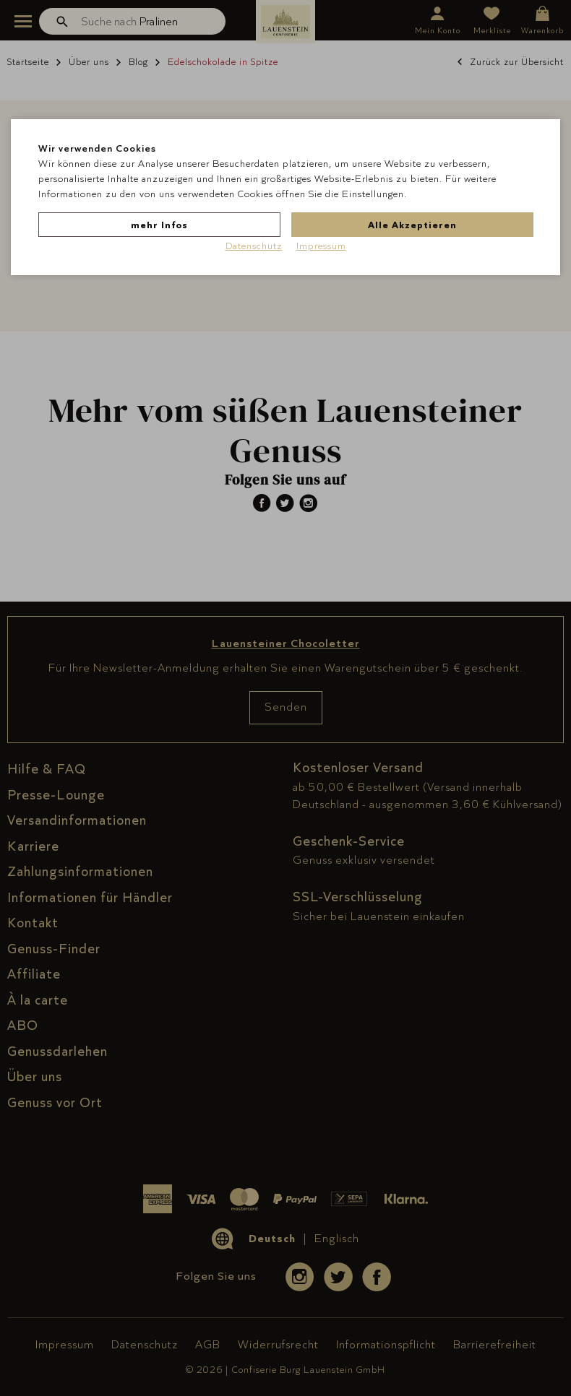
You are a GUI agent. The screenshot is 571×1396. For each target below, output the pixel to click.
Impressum (321, 245)
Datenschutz (254, 245)
